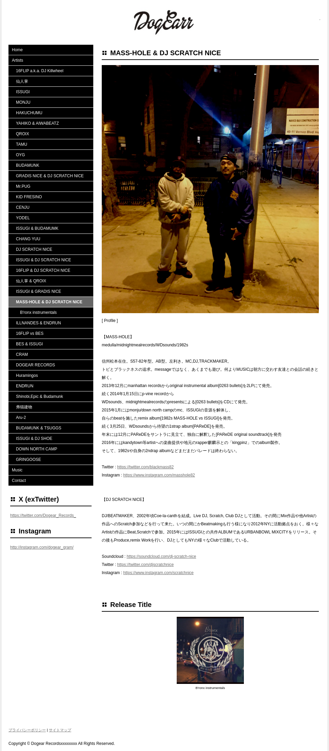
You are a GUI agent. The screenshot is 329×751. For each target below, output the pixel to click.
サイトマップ (60, 730)
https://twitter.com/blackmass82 (145, 467)
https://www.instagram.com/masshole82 (159, 475)
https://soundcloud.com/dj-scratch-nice (161, 556)
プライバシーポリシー (27, 730)
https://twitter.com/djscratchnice (145, 564)
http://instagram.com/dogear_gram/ (42, 547)
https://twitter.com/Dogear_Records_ (43, 515)
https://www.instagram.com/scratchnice (158, 572)
